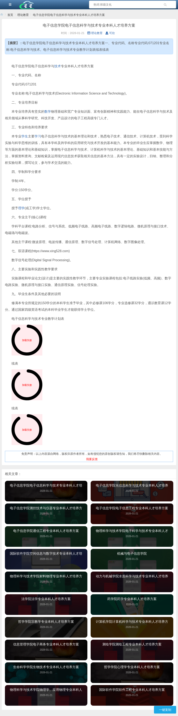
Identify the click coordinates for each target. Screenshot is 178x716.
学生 (24, 136)
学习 (38, 136)
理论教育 (23, 15)
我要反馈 (92, 459)
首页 (10, 15)
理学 (21, 208)
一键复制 (165, 709)
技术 (57, 66)
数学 (47, 111)
